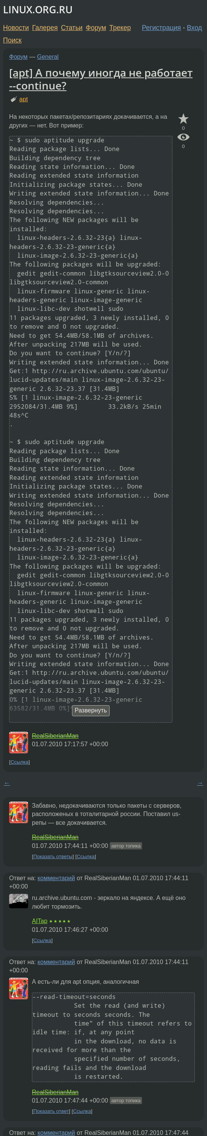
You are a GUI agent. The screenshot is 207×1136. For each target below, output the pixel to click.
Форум (96, 28)
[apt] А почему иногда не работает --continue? (101, 79)
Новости (16, 28)
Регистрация (161, 28)
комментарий (56, 878)
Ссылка (19, 762)
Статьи (71, 28)
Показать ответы (53, 856)
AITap (39, 921)
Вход (194, 28)
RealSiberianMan (55, 736)
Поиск (12, 40)
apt (23, 99)
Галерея (45, 28)
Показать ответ (51, 1111)
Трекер (120, 28)
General (48, 57)
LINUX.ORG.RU (38, 9)
